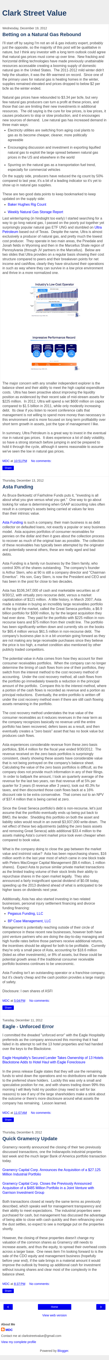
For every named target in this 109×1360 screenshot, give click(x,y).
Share (8, 467)
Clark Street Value (34, 13)
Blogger (62, 1351)
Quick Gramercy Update (29, 1138)
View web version (54, 1315)
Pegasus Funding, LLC (25, 913)
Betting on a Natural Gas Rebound (41, 34)
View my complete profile (18, 1342)
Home (54, 1306)
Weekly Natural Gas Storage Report (35, 212)
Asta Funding (17, 487)
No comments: (41, 461)
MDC (9, 1330)
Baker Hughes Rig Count (27, 204)
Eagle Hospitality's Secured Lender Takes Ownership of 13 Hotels (52, 1058)
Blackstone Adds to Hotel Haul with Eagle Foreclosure (43, 1062)
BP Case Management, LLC (29, 921)
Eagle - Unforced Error (28, 1026)
